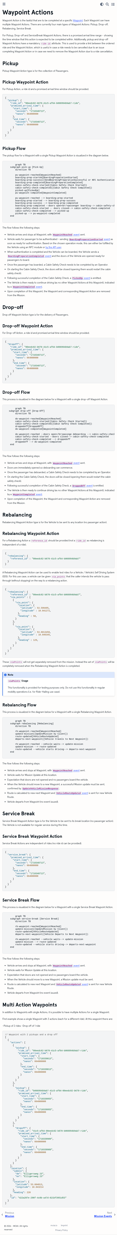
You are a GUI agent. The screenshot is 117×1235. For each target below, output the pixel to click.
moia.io (54, 1225)
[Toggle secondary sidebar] (113, 4)
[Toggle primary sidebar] (4, 4)
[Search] (107, 4)
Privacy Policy (61, 1230)
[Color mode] (102, 4)
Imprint (64, 1225)
